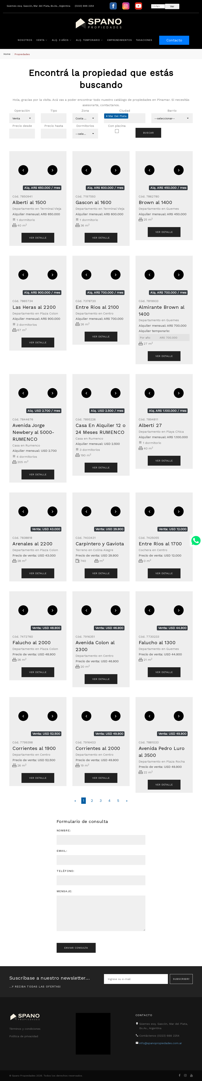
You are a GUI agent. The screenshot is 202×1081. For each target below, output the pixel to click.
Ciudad (124, 110)
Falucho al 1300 (157, 642)
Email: (62, 850)
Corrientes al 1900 (34, 748)
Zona (85, 110)
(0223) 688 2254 (84, 6)
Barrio (172, 110)
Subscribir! (181, 979)
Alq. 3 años (60, 40)
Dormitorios (85, 126)
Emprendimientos (119, 40)
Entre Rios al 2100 (97, 307)
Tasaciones (144, 40)
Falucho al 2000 (31, 642)
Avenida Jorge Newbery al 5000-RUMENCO (33, 432)
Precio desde (22, 126)
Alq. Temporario (88, 40)
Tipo (53, 110)
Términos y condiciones (24, 1028)
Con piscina (117, 126)
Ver (172, 6)
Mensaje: (64, 891)
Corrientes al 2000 (98, 748)
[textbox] (48, 118)
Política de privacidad (23, 1036)
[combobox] (22, 118)
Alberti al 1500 (29, 202)
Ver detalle (164, 232)
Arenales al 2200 (32, 544)
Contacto (174, 40)
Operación (22, 110)
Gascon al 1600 (93, 202)
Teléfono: (65, 870)
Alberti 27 (150, 425)
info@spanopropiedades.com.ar (160, 1043)
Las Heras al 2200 (34, 307)
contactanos (109, 105)
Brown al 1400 (155, 202)
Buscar (148, 132)
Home (7, 54)
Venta (40, 40)
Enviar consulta (76, 947)
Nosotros (25, 40)
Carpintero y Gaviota (100, 544)
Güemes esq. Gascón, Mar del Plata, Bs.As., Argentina (38, 6)
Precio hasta (53, 126)
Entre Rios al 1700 (160, 544)
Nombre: (64, 830)
